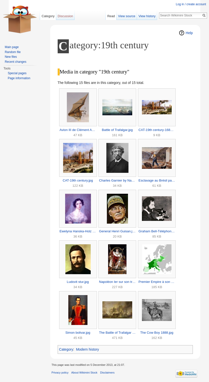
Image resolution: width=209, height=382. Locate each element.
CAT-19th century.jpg (78, 180)
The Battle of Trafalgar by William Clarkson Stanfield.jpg (117, 332)
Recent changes (15, 62)
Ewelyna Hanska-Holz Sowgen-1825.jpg (78, 231)
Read (111, 16)
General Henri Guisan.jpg (117, 231)
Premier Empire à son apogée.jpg (156, 282)
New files (11, 57)
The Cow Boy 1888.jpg (156, 332)
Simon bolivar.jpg (77, 332)
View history (147, 16)
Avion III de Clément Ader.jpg (78, 130)
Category (66, 349)
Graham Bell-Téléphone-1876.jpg (156, 231)
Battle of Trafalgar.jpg (117, 130)
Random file (13, 52)
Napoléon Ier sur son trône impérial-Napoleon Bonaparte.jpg (117, 282)
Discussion (65, 16)
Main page (12, 47)
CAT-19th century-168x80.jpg (156, 130)
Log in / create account (191, 4)
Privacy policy (59, 372)
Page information (19, 78)
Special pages (17, 73)
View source (126, 16)
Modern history (87, 349)
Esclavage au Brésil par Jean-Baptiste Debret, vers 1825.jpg (156, 180)
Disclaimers (107, 372)
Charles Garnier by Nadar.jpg (117, 180)
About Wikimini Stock (84, 372)
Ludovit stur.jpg (78, 282)
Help (189, 33)
